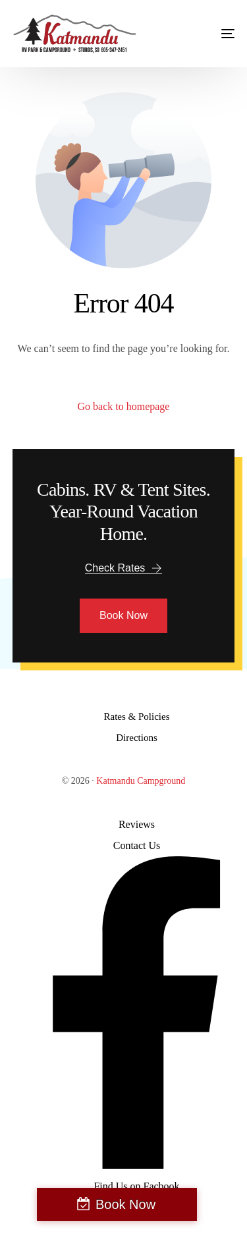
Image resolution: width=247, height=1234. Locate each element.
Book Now (125, 1204)
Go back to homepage (124, 406)
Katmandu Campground (140, 781)
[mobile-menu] (214, 33)
